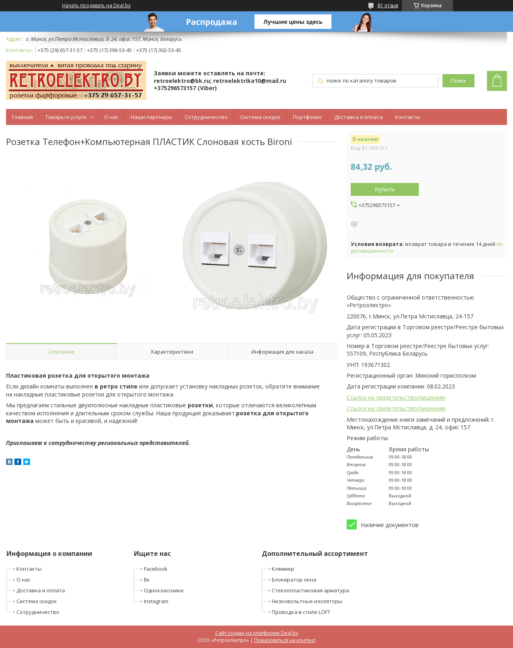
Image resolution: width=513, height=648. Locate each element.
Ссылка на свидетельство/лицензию (396, 397)
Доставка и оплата (358, 117)
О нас (111, 117)
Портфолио (307, 117)
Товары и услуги (66, 117)
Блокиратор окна (294, 579)
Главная (22, 117)
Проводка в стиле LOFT (301, 612)
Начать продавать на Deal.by (96, 5)
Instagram (156, 601)
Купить (385, 189)
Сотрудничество (206, 117)
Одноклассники (164, 590)
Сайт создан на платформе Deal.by (256, 633)
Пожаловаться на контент (284, 640)
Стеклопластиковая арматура (310, 590)
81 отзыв (388, 5)
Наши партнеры (151, 117)
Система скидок (260, 117)
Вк (147, 579)
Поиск (458, 81)
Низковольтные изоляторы (307, 601)
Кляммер (283, 568)
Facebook (156, 568)
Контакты (407, 117)
